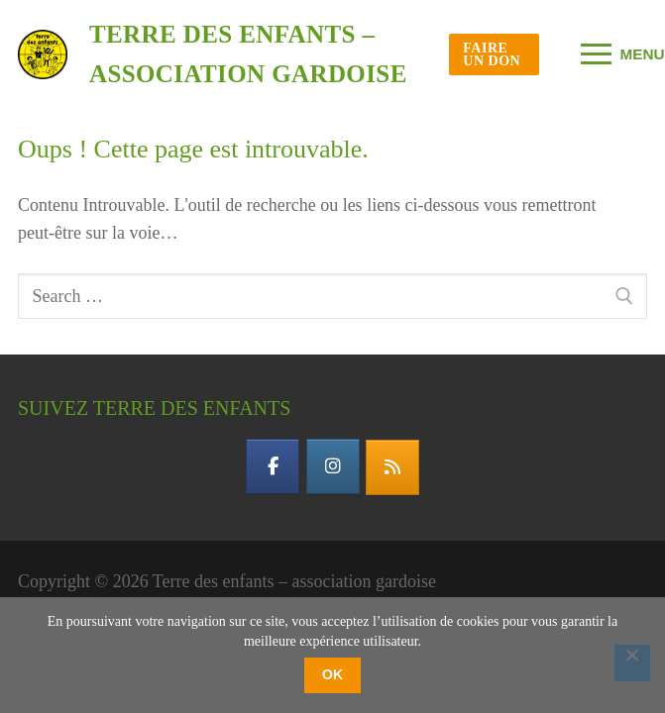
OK (332, 674)
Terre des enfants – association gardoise (248, 54)
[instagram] (333, 466)
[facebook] (272, 466)
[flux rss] (392, 467)
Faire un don (491, 54)
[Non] (632, 662)
